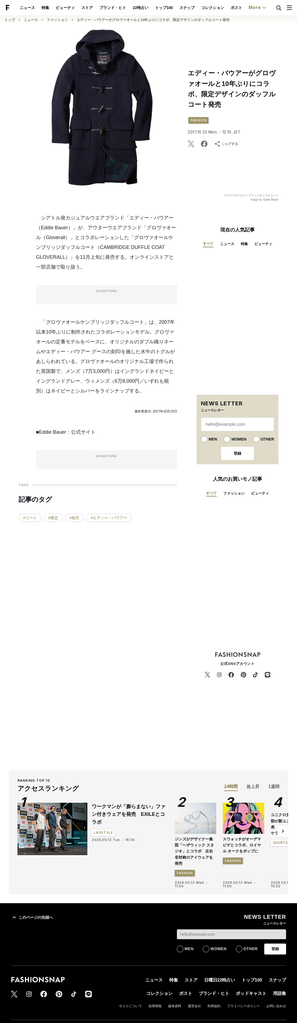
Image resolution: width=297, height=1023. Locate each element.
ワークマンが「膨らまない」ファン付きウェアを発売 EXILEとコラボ (128, 746)
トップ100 (164, 8)
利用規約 (214, 938)
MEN (213, 439)
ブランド (185, 966)
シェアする (226, 144)
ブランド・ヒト (112, 8)
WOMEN (238, 439)
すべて (208, 244)
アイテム (209, 966)
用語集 (279, 925)
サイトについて (130, 938)
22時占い (140, 8)
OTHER (267, 439)
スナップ (187, 8)
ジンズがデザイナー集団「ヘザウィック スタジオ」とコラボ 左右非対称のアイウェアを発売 (194, 783)
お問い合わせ (276, 938)
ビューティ (65, 8)
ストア (87, 8)
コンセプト (275, 966)
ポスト (236, 8)
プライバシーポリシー (243, 938)
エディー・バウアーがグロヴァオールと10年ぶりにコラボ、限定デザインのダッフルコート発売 (153, 20)
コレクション (212, 8)
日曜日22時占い (219, 911)
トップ (9, 20)
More (258, 7)
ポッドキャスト (251, 925)
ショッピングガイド (173, 979)
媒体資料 (174, 938)
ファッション (57, 20)
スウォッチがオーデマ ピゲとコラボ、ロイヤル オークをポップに (242, 777)
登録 (237, 453)
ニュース (27, 8)
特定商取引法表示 (273, 979)
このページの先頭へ (32, 849)
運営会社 (194, 938)
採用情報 (155, 938)
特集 (45, 8)
